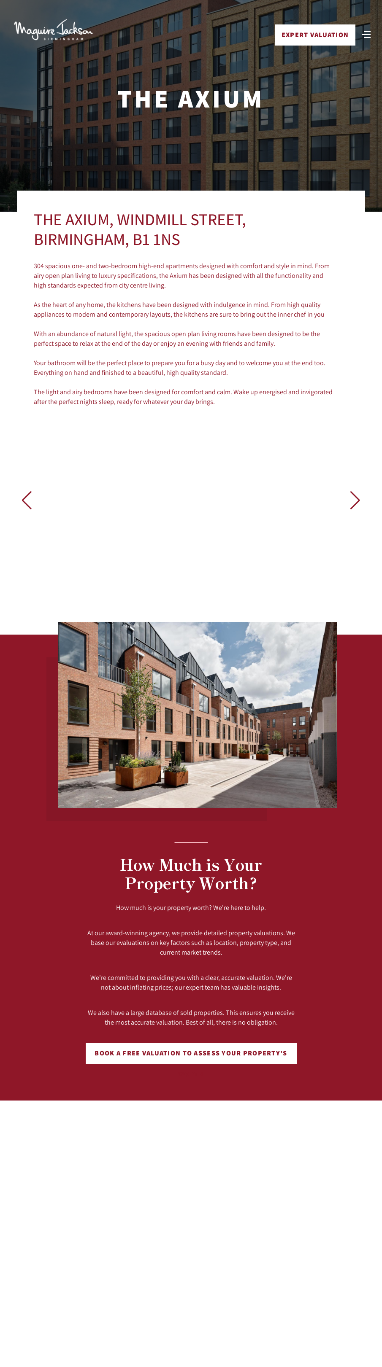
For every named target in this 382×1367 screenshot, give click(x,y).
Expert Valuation (315, 34)
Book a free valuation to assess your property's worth (191, 1056)
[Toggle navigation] (366, 33)
